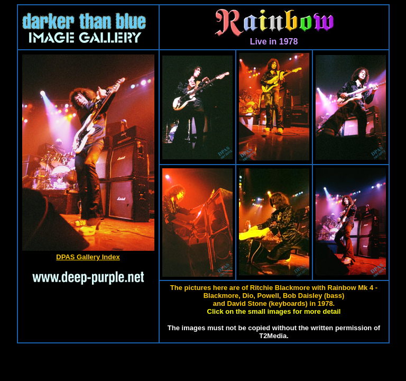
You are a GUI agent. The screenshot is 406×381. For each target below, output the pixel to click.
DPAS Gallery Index (87, 257)
